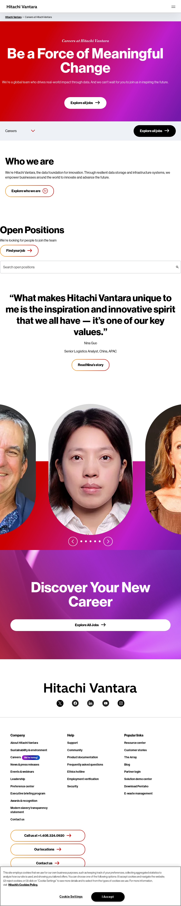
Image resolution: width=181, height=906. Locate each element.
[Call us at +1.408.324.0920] (47, 836)
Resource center (135, 743)
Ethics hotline (76, 772)
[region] (90, 886)
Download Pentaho (136, 786)
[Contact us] (47, 863)
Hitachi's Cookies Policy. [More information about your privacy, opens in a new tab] (23, 884)
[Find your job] (19, 251)
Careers (15, 757)
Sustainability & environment (28, 750)
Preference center (22, 786)
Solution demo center (138, 779)
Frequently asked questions (85, 764)
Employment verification (83, 779)
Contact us (17, 819)
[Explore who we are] (29, 191)
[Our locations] (47, 849)
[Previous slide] (73, 541)
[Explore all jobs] (85, 103)
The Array (130, 757)
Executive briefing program (27, 793)
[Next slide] (108, 541)
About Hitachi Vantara (24, 743)
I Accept (108, 897)
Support (72, 743)
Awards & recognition (23, 801)
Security (72, 786)
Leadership (17, 779)
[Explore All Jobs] (90, 625)
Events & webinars (22, 772)
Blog (127, 764)
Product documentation (82, 757)
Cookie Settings (71, 896)
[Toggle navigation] (173, 6)
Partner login (132, 772)
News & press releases (24, 764)
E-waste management (138, 793)
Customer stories (135, 750)
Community (74, 750)
